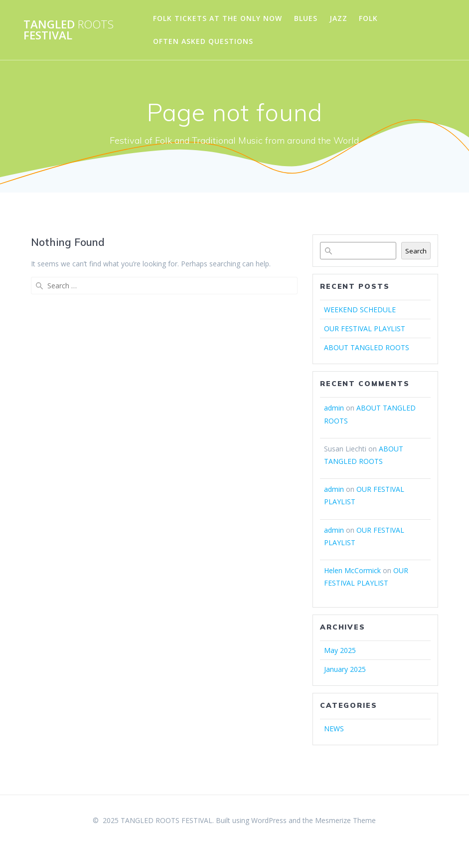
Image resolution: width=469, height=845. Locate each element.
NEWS (334, 728)
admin (334, 408)
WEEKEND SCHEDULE (360, 309)
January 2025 (345, 669)
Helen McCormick (352, 570)
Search (416, 250)
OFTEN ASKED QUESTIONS (203, 41)
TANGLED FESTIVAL (68, 30)
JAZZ (338, 18)
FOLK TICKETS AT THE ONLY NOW (217, 18)
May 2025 (340, 650)
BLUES (305, 18)
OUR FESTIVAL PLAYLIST (364, 328)
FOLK (368, 18)
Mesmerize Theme (345, 820)
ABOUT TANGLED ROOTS (366, 347)
